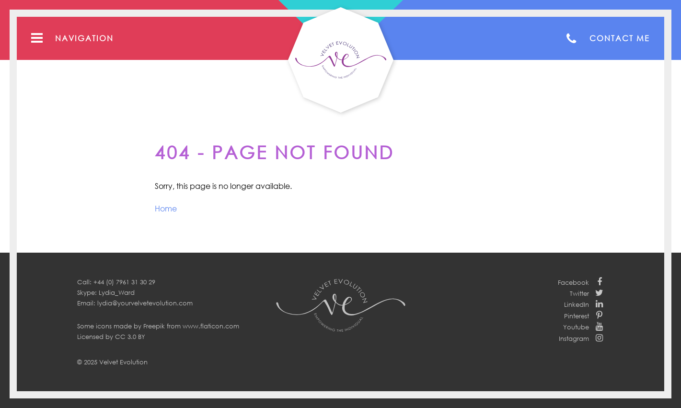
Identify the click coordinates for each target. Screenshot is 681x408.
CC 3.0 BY (130, 336)
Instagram (574, 338)
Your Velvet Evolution (340, 59)
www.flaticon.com (211, 326)
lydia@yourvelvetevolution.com (145, 303)
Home (166, 208)
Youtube (576, 327)
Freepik (154, 326)
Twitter (579, 293)
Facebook (573, 282)
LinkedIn (576, 304)
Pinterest (576, 316)
